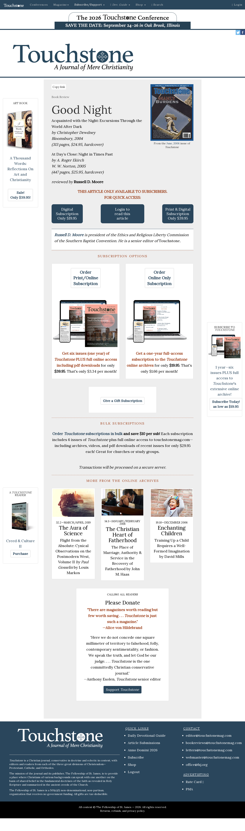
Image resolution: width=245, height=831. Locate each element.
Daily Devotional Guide (147, 735)
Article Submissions (144, 743)
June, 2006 (173, 143)
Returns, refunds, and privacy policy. (122, 811)
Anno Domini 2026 (143, 750)
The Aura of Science (73, 530)
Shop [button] (141, 4)
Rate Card (194, 782)
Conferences (39, 4)
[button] (89, 4)
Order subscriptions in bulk (87, 433)
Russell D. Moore (69, 234)
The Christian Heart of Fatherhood (122, 535)
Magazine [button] (61, 4)
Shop (132, 764)
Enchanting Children (172, 530)
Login (237, 4)
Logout (134, 772)
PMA (189, 789)
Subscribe (136, 757)
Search (157, 4)
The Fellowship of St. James (113, 807)
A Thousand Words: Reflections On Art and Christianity (20, 169)
